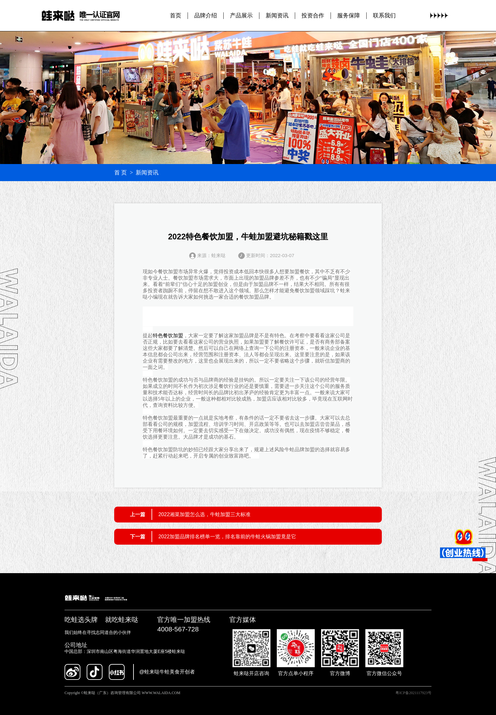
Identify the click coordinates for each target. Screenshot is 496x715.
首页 (175, 15)
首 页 (120, 172)
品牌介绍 (205, 15)
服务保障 (348, 15)
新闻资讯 (277, 15)
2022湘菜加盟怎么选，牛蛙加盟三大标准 (204, 514)
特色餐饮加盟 (168, 335)
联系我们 (384, 15)
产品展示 (241, 15)
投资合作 (312, 15)
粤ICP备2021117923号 (413, 693)
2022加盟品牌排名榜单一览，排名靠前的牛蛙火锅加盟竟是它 (227, 536)
